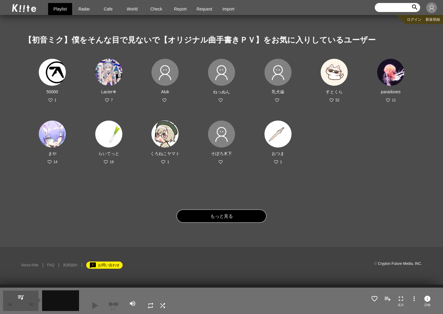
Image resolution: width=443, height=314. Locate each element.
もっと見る (221, 216)
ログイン (414, 19)
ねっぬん (221, 91)
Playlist (60, 9)
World (132, 9)
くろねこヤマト (165, 153)
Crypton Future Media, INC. (400, 264)
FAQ (50, 265)
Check (156, 9)
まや (52, 153)
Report (180, 9)
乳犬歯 (278, 91)
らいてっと (108, 153)
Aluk (165, 91)
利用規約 (70, 265)
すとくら (334, 91)
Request (204, 9)
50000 (52, 91)
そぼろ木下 (221, 153)
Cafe (108, 9)
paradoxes (390, 91)
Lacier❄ (108, 91)
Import (228, 9)
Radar (84, 9)
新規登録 (433, 19)
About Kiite (29, 265)
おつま (278, 153)
